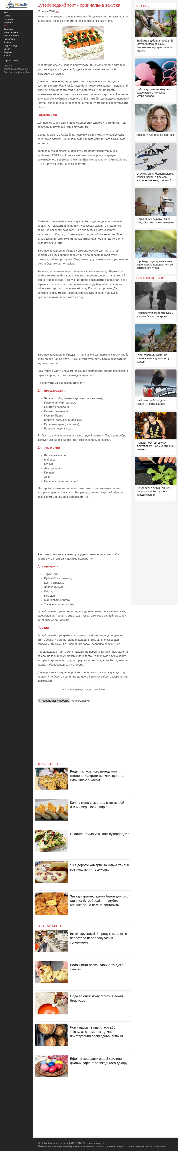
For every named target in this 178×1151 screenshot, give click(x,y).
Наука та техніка (12, 35)
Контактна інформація (16, 69)
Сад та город (10, 45)
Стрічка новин (81, 700)
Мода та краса (11, 32)
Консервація (76, 689)
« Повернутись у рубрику (53, 700)
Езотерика (9, 19)
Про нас (8, 65)
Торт (89, 689)
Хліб (64, 689)
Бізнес (7, 15)
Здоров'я (8, 22)
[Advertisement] (83, 192)
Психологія (9, 39)
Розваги (8, 42)
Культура (8, 29)
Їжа (57, 11)
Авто (6, 12)
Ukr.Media (56, 73)
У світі (7, 55)
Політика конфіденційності (18, 72)
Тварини (8, 52)
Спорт (7, 49)
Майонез (100, 689)
